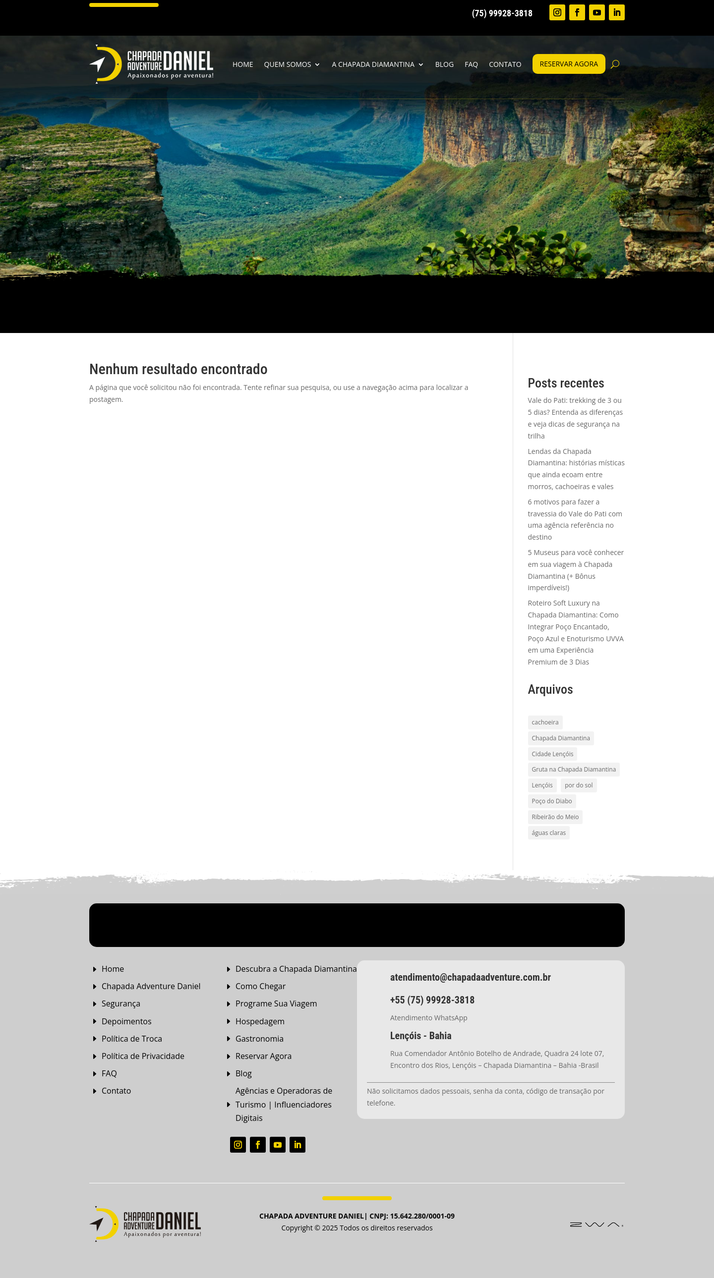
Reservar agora (569, 63)
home (243, 64)
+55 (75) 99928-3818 (432, 1000)
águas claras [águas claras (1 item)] (549, 833)
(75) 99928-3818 (502, 13)
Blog (444, 64)
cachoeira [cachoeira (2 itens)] (545, 722)
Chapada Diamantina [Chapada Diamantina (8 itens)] (561, 738)
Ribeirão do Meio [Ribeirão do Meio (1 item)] (555, 817)
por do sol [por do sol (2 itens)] (579, 785)
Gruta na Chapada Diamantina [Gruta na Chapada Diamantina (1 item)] (574, 769)
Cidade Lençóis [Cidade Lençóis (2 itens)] (553, 754)
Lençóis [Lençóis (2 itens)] (542, 785)
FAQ (471, 64)
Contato (505, 64)
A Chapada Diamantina (373, 64)
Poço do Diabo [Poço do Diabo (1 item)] (552, 801)
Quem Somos (287, 64)
